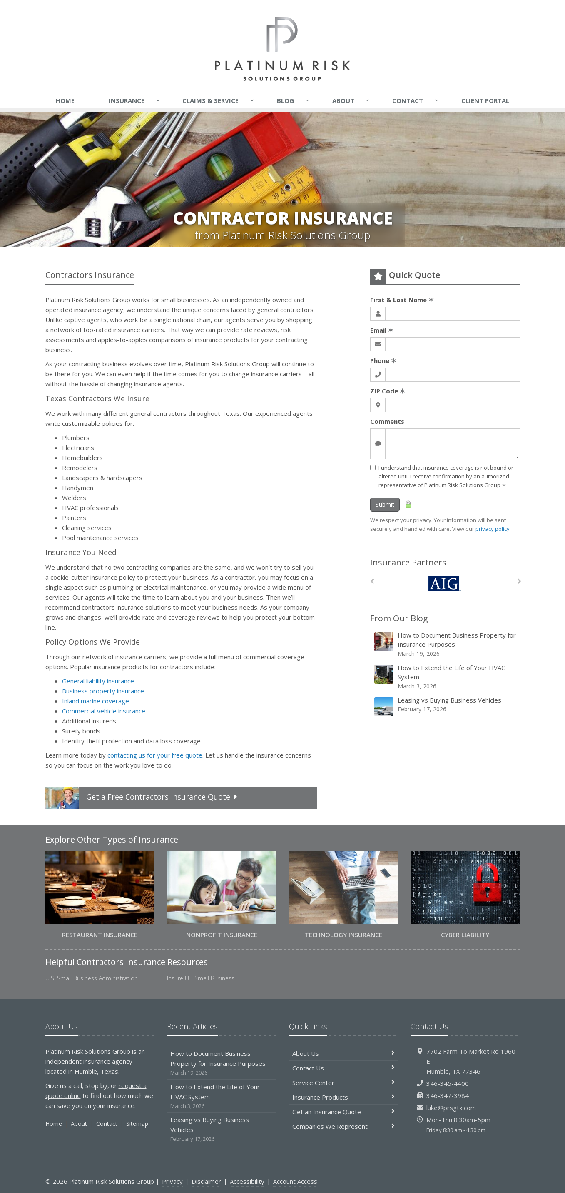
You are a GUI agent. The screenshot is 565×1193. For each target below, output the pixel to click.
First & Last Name (402, 299)
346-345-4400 (447, 1083)
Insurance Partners (408, 562)
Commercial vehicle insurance (103, 711)
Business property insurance (103, 691)
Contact (415, 100)
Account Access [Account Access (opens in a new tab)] (295, 1181)
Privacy (172, 1181)
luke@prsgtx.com (451, 1107)
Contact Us (343, 1068)
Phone (383, 360)
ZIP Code (387, 391)
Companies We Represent (343, 1126)
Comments (387, 421)
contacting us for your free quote (154, 755)
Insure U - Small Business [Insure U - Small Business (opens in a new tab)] (200, 978)
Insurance (135, 100)
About (351, 100)
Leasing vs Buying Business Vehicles (445, 706)
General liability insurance (98, 681)
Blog (293, 100)
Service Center (343, 1082)
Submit (385, 504)
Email (381, 330)
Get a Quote (142, 798)
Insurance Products (343, 1097)
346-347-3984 (447, 1095)
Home (65, 100)
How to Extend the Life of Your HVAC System (445, 676)
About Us (343, 1053)
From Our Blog (399, 618)
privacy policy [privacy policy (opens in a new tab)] (492, 529)
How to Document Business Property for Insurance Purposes (445, 644)
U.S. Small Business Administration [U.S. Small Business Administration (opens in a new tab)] (91, 978)
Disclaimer (206, 1181)
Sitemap (137, 1124)
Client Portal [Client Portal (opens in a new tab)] (485, 100)
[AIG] (445, 583)
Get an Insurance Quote (343, 1112)
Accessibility (247, 1181)
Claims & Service (218, 100)
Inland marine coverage (95, 701)
